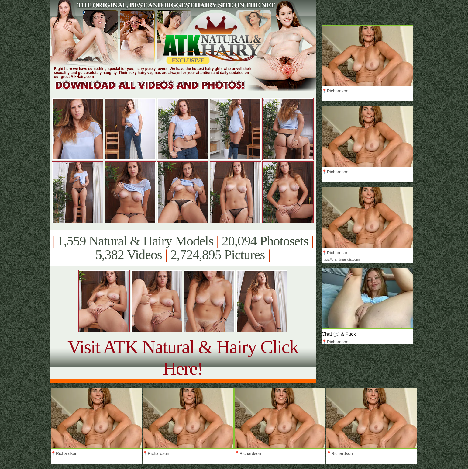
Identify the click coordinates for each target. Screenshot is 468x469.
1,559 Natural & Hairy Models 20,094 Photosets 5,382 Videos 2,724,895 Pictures (183, 248)
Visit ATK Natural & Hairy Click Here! (182, 357)
